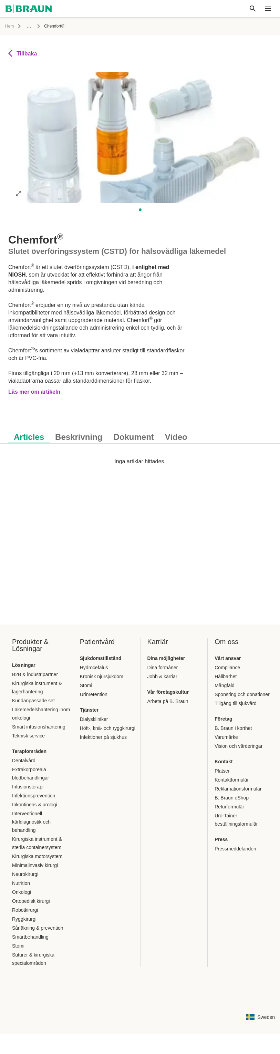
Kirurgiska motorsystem (37, 856)
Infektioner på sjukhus (103, 737)
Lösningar (23, 665)
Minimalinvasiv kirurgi (35, 865)
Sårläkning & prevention (37, 928)
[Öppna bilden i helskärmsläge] (18, 193)
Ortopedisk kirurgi (31, 901)
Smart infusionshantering (38, 727)
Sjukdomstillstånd (101, 658)
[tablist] (140, 433)
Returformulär (229, 806)
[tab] (29, 436)
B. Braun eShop (232, 797)
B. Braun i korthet (233, 728)
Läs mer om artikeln (34, 392)
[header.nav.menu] (268, 9)
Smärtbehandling (30, 937)
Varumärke (226, 737)
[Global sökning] (253, 9)
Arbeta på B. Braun (167, 701)
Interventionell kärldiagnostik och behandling (31, 822)
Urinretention (93, 694)
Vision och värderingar (238, 746)
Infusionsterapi (27, 786)
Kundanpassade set (33, 700)
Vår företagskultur (168, 692)
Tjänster (89, 710)
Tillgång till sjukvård (236, 703)
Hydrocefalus (94, 667)
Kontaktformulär (232, 780)
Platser (222, 771)
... (29, 26)
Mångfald (225, 685)
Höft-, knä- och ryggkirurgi (107, 728)
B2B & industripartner (35, 674)
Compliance (227, 667)
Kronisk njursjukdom (101, 676)
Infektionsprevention (33, 795)
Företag (223, 719)
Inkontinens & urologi (34, 804)
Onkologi (21, 892)
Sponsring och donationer (242, 694)
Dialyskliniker (94, 719)
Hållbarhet (226, 676)
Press (221, 839)
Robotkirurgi (25, 910)
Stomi (18, 946)
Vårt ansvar (228, 658)
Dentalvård (23, 760)
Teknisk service (28, 735)
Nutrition (21, 883)
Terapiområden (29, 751)
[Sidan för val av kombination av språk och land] (260, 1017)
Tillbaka (22, 53)
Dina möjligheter (166, 658)
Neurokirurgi (25, 874)
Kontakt (223, 761)
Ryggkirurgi (24, 919)
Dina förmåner (162, 667)
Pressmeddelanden (235, 848)
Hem (9, 26)
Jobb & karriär (162, 676)
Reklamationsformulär (238, 789)
